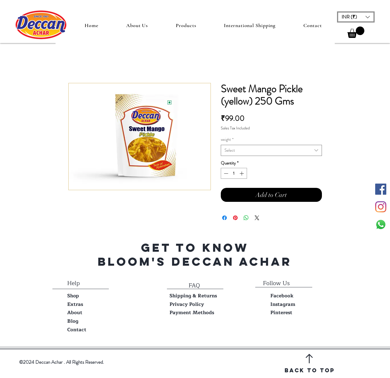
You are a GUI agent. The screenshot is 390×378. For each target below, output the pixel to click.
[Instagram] (380, 206)
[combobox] (271, 150)
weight (227, 139)
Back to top (310, 370)
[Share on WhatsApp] (246, 217)
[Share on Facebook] (224, 217)
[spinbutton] (233, 173)
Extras (75, 304)
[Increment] (242, 173)
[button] (356, 17)
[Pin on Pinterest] (235, 217)
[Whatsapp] (380, 224)
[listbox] (356, 17)
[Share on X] (257, 217)
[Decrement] (225, 173)
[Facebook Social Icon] (380, 189)
